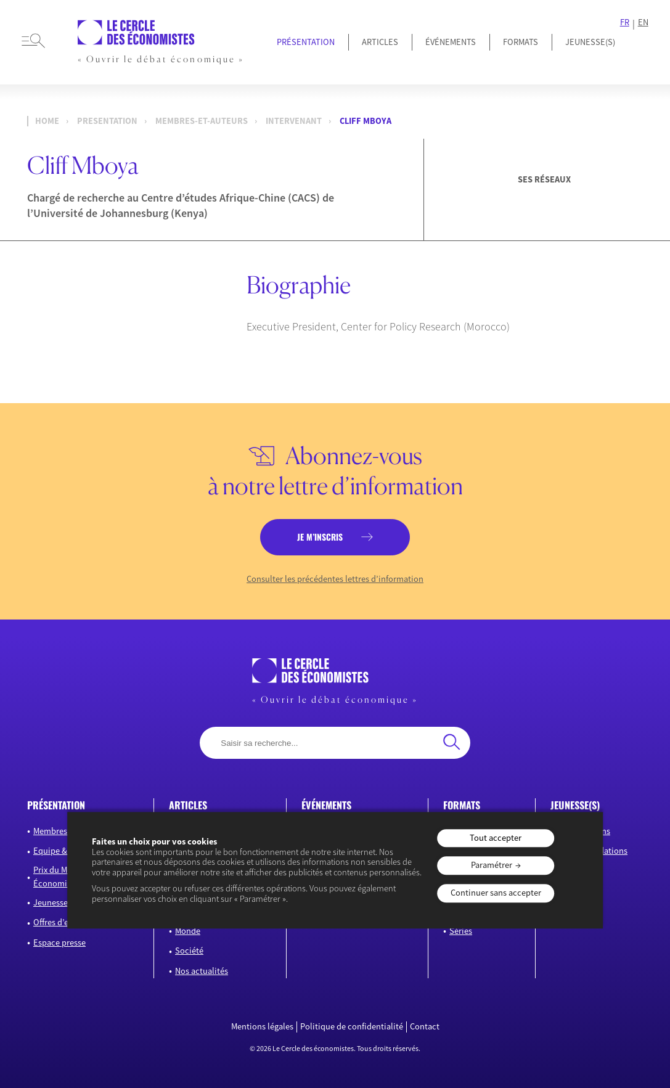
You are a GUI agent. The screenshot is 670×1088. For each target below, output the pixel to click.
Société (189, 950)
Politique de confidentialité (351, 1026)
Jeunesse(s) (54, 902)
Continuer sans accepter (496, 892)
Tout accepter (495, 837)
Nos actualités (201, 970)
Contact (424, 1026)
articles (188, 805)
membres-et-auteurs (201, 121)
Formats (520, 41)
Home (47, 121)
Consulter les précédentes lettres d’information (335, 579)
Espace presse (59, 942)
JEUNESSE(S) (590, 41)
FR (624, 22)
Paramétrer (491, 865)
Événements (450, 41)
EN (643, 22)
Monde (187, 930)
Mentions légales (262, 1026)
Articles (380, 41)
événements (326, 805)
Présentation (306, 41)
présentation (56, 805)
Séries (460, 930)
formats (461, 805)
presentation (107, 121)
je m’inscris (320, 537)
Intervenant (294, 121)
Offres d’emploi (62, 922)
